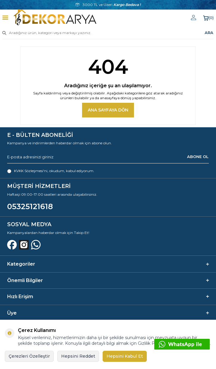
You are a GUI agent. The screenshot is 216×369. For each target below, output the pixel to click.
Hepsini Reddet (78, 356)
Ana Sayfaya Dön (108, 110)
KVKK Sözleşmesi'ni (30, 171)
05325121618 (30, 206)
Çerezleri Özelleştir (29, 356)
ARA (209, 32)
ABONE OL (198, 156)
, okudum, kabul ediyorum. (50, 171)
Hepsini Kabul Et (125, 356)
